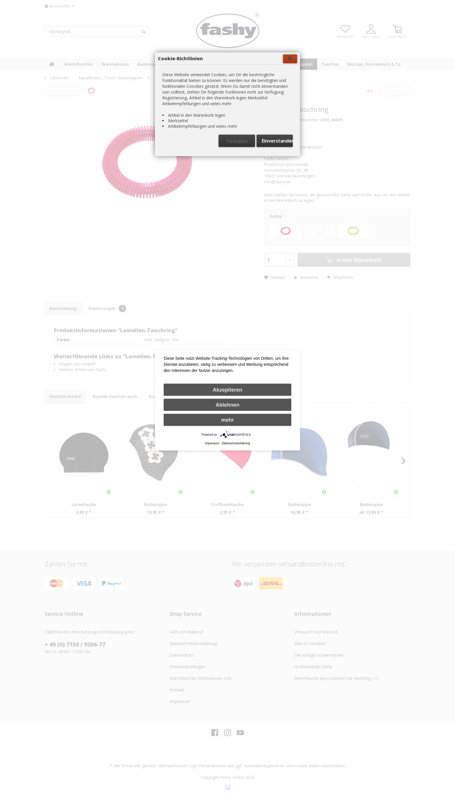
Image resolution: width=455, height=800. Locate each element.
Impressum (212, 443)
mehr (227, 420)
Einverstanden (277, 141)
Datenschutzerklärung (236, 443)
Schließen (237, 141)
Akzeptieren (227, 390)
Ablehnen (227, 405)
